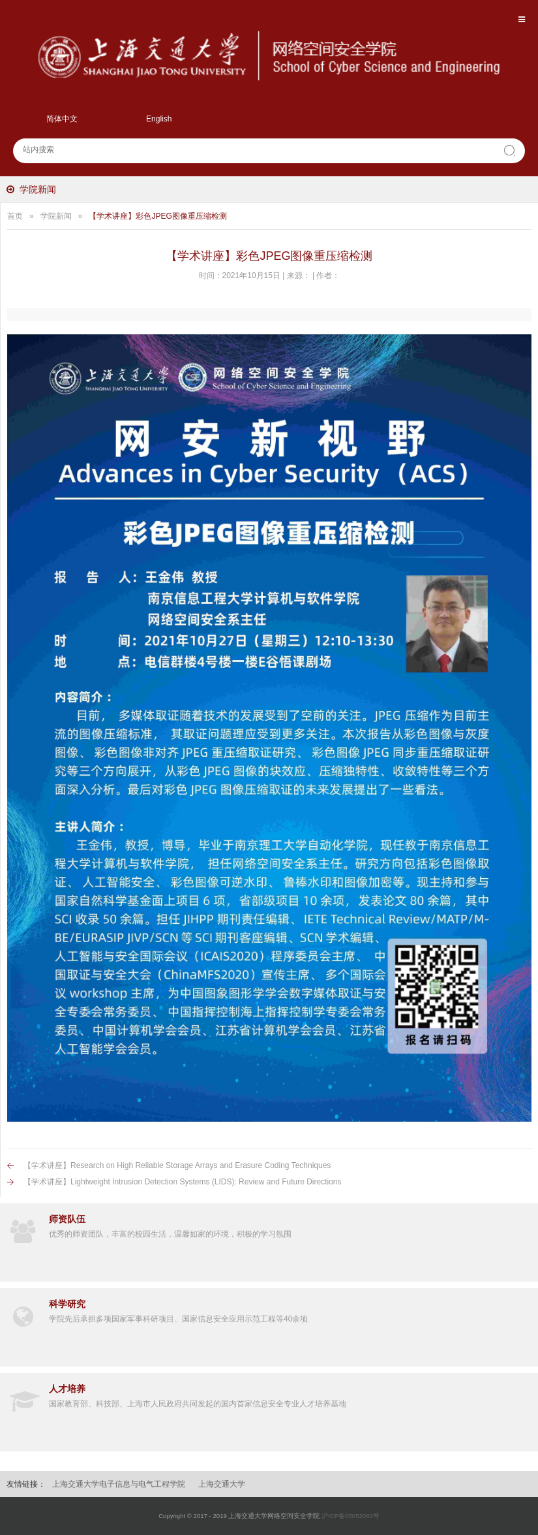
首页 (15, 216)
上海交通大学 (221, 1484)
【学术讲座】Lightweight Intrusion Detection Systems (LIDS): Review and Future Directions (182, 1181)
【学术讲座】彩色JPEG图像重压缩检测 (157, 216)
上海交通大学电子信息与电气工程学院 (118, 1484)
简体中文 (62, 118)
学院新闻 (38, 189)
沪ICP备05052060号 (350, 1515)
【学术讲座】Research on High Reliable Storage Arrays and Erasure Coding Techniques (177, 1165)
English (159, 118)
